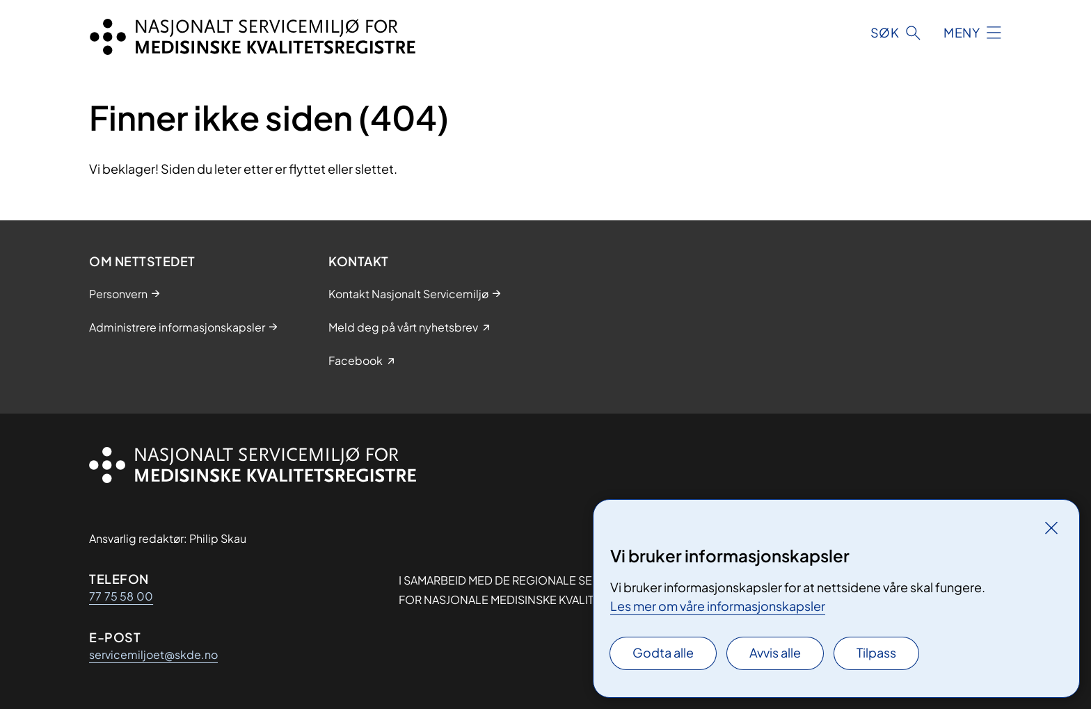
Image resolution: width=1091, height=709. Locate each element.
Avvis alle (775, 652)
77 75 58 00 (121, 596)
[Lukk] (1051, 527)
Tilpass (876, 652)
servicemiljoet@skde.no (153, 654)
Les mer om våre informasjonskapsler (717, 606)
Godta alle (663, 652)
